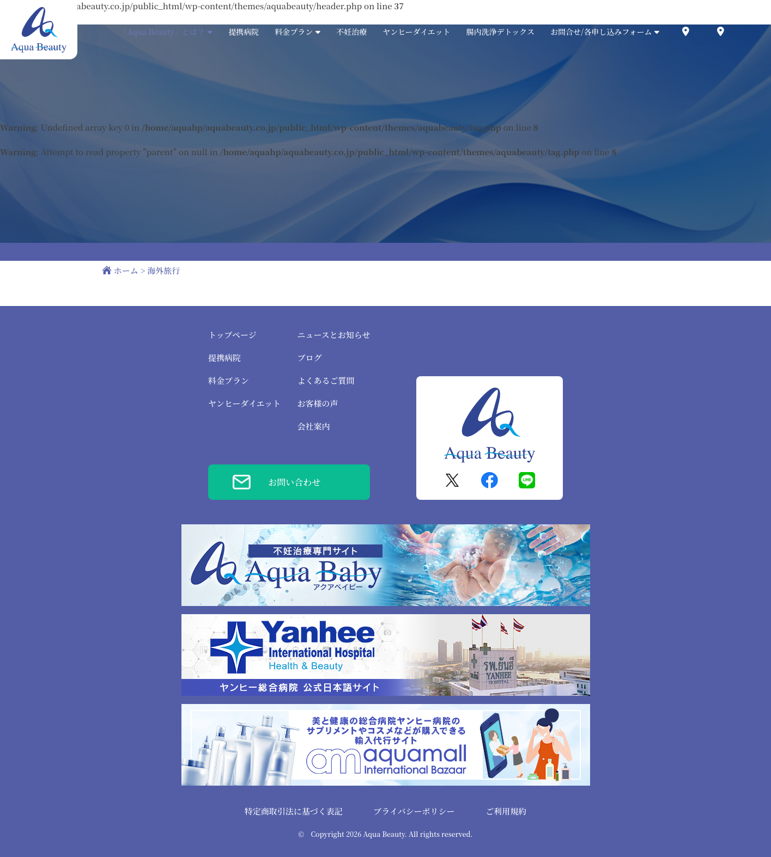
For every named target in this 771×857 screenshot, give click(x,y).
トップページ (232, 334)
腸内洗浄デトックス (500, 31)
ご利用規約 (505, 811)
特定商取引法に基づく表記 (294, 811)
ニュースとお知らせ (333, 334)
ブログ (309, 357)
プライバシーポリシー (413, 811)
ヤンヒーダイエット (416, 31)
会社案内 (313, 426)
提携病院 (243, 31)
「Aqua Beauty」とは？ (166, 31)
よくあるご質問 (325, 380)
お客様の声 (317, 403)
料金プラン (228, 380)
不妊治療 (351, 31)
